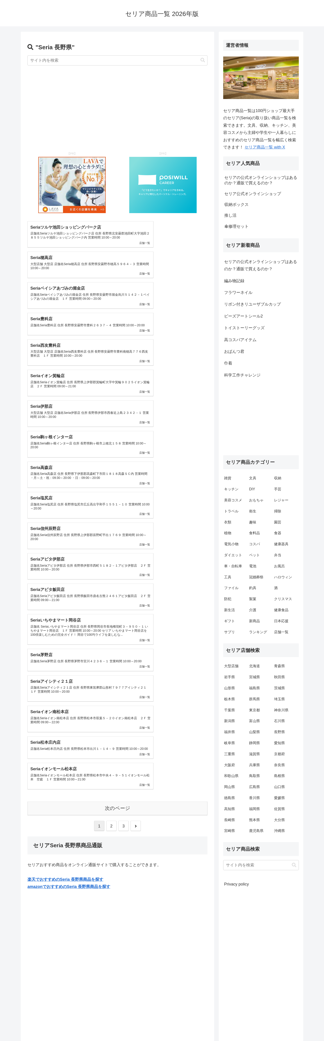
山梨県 (254, 732)
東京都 (254, 710)
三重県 (229, 754)
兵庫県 (254, 765)
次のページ (117, 576)
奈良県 (279, 765)
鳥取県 (254, 776)
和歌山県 (231, 776)
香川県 (254, 798)
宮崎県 (229, 831)
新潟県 (229, 721)
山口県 (279, 787)
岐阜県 (229, 743)
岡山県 (229, 787)
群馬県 (254, 699)
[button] (203, 60)
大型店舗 (231, 666)
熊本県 (254, 820)
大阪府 (229, 765)
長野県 (279, 732)
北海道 (254, 666)
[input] (117, 60)
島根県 (279, 776)
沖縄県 (279, 831)
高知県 (229, 809)
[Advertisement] (117, 105)
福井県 (229, 732)
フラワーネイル (238, 292)
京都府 (279, 754)
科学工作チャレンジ (242, 375)
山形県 (229, 688)
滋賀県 (254, 754)
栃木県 (229, 699)
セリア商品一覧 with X (265, 147)
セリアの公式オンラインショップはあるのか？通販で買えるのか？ (260, 265)
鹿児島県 (256, 831)
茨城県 (279, 688)
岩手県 (229, 677)
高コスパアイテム (240, 340)
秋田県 (279, 677)
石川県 (279, 721)
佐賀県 (279, 809)
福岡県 (254, 809)
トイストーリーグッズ (244, 328)
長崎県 (229, 820)
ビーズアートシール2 (243, 316)
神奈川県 (281, 710)
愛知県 (279, 743)
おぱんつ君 (234, 351)
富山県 (254, 721)
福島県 (254, 688)
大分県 (279, 820)
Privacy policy (236, 884)
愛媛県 (279, 798)
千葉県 (229, 710)
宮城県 (254, 677)
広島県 (254, 787)
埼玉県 (279, 699)
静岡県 (254, 743)
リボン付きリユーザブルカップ (252, 304)
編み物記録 (234, 281)
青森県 (279, 666)
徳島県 (229, 798)
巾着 (228, 363)
